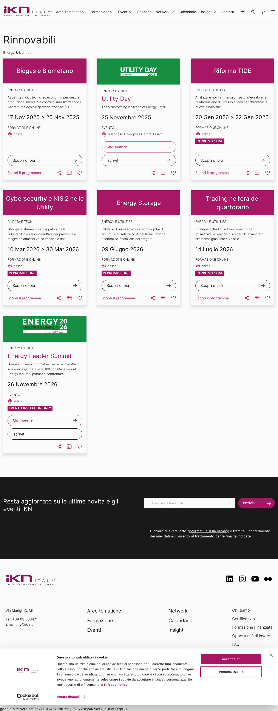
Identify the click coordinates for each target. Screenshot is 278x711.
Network (163, 12)
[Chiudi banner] (271, 661)
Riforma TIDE (232, 70)
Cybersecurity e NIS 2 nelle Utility (45, 203)
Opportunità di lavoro (251, 636)
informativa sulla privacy (209, 531)
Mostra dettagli (68, 702)
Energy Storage (139, 202)
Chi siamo (241, 610)
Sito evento (117, 147)
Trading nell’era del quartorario (233, 203)
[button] (263, 11)
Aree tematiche (104, 611)
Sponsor (144, 12)
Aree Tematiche (68, 12)
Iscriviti (113, 160)
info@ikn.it (24, 624)
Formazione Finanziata (252, 627)
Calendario (187, 12)
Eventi (123, 12)
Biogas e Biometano (45, 70)
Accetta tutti (231, 665)
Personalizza (231, 677)
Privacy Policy (116, 691)
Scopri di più (23, 160)
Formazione (99, 12)
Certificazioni (244, 619)
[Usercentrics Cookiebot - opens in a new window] (28, 702)
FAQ (235, 644)
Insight (206, 12)
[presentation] (176, 516)
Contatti (227, 12)
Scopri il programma (24, 173)
